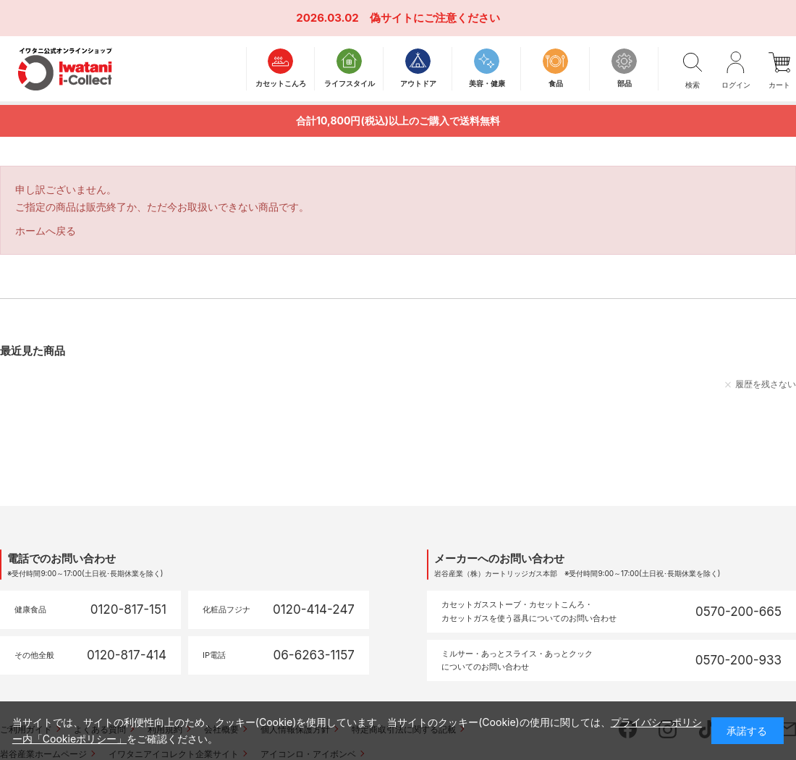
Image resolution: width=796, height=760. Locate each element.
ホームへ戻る (45, 230)
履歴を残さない (765, 384)
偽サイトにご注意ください (435, 18)
